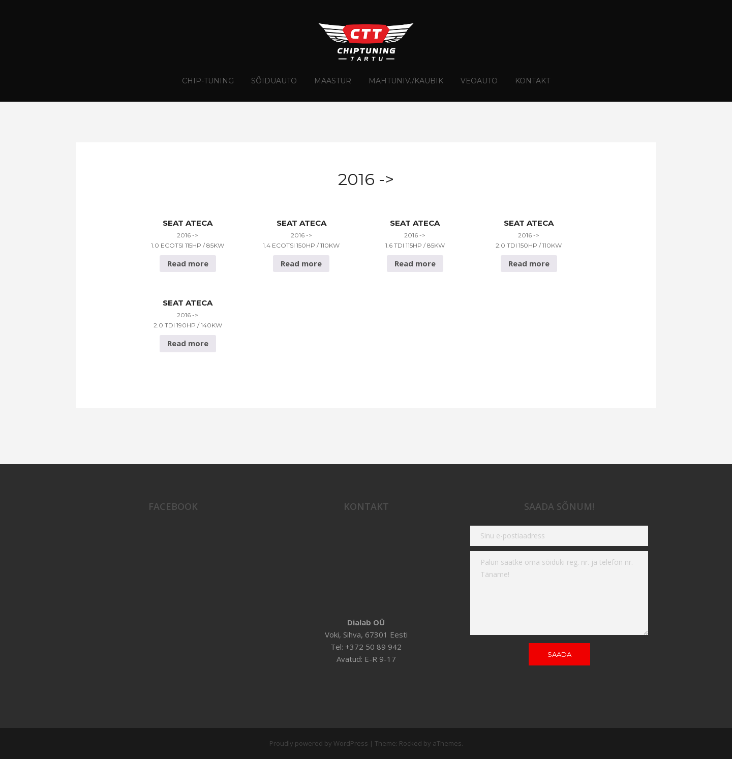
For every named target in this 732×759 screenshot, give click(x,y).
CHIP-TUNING (208, 80)
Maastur (332, 80)
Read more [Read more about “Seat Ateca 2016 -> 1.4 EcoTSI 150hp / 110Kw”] (301, 263)
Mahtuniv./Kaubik (406, 80)
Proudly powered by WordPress (318, 743)
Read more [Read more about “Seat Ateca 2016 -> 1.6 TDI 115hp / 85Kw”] (415, 263)
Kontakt (532, 80)
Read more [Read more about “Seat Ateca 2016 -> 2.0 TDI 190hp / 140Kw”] (187, 343)
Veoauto (479, 80)
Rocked (410, 743)
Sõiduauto (274, 80)
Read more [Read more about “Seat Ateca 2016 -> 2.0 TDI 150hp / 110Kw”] (529, 263)
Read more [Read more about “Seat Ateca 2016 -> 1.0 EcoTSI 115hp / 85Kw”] (187, 263)
